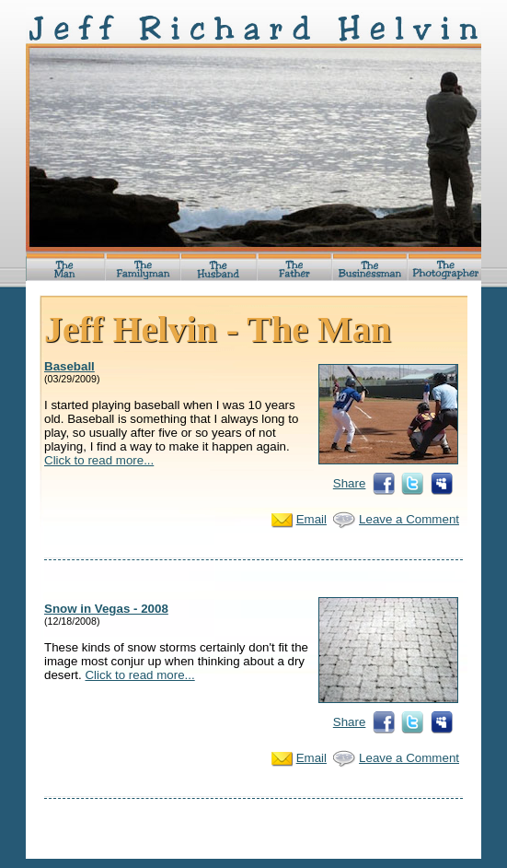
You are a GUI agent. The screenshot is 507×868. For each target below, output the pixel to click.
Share (349, 483)
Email (311, 519)
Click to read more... (99, 460)
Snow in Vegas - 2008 (106, 609)
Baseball (69, 366)
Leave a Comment (409, 519)
